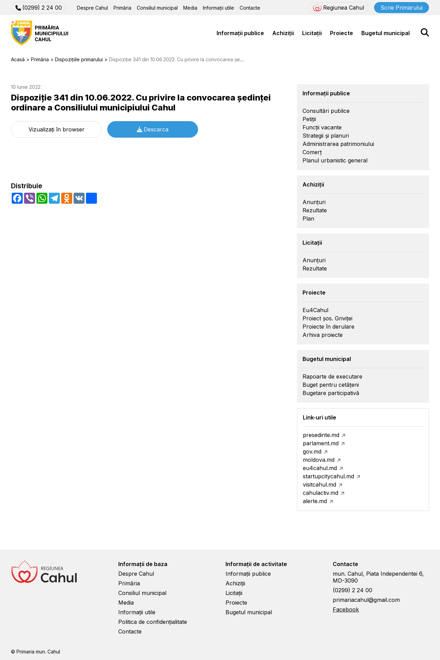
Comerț (312, 152)
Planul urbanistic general (334, 160)
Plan (308, 218)
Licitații (312, 33)
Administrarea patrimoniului (338, 143)
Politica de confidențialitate (152, 621)
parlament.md (321, 443)
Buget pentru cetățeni (330, 384)
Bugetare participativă (330, 393)
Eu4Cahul (315, 310)
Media (190, 8)
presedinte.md (321, 435)
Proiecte (341, 33)
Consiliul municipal (157, 8)
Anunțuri (314, 202)
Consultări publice (326, 110)
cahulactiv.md (320, 492)
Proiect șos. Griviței (327, 318)
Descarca (152, 129)
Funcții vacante (322, 127)
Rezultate (314, 210)
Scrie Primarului (401, 7)
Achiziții (283, 33)
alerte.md (315, 501)
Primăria (122, 8)
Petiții (309, 119)
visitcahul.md (319, 484)
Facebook (346, 609)
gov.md (312, 451)
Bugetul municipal (385, 33)
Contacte (250, 8)
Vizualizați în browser (57, 129)
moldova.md (318, 459)
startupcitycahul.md (328, 476)
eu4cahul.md (320, 468)
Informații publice (240, 33)
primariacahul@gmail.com (366, 599)
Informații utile (218, 8)
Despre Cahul (92, 8)
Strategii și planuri (325, 135)
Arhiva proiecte (322, 334)
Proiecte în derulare (328, 326)
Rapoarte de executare (332, 376)
